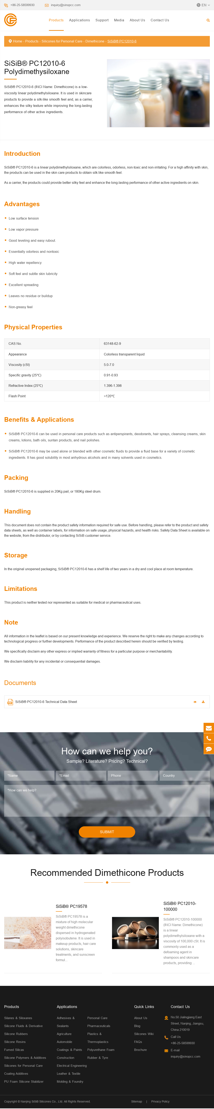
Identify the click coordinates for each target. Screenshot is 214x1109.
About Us (137, 20)
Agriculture (64, 1034)
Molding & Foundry (70, 1082)
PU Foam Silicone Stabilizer (23, 1082)
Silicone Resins (15, 1042)
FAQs (138, 1042)
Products (56, 20)
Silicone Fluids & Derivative (23, 1026)
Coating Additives (16, 1074)
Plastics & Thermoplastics (97, 1038)
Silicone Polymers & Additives (25, 1058)
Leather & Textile (68, 1074)
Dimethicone (94, 41)
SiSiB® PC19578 (71, 907)
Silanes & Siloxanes (18, 1018)
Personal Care (97, 1018)
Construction (65, 1058)
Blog (137, 1026)
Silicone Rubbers (16, 1034)
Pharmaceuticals (98, 1026)
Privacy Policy (160, 1102)
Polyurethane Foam (101, 1050)
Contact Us (160, 20)
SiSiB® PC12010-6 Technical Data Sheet (42, 702)
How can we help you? (107, 751)
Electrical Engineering (72, 1066)
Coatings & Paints (69, 1050)
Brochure (140, 1050)
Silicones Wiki (144, 1034)
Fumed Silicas (14, 1050)
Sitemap (136, 1102)
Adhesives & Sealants (66, 1022)
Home (17, 41)
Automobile (64, 1042)
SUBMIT (107, 832)
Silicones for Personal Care (62, 41)
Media (119, 20)
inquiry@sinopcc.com (66, 5)
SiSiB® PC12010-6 (121, 41)
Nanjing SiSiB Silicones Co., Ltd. (42, 1102)
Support (102, 20)
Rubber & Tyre (97, 1058)
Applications (79, 20)
